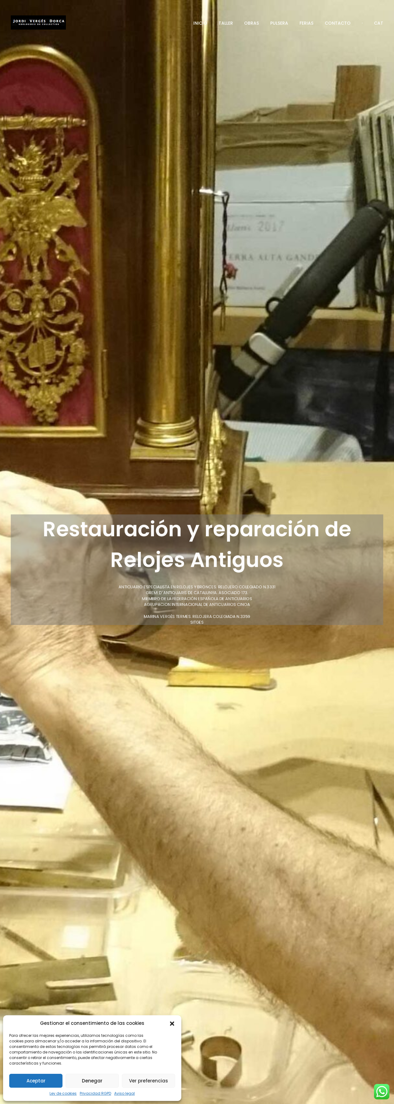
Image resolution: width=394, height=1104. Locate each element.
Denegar (92, 1081)
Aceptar (36, 1081)
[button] (172, 1023)
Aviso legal (124, 1093)
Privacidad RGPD (95, 1093)
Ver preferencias (148, 1081)
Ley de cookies (63, 1093)
